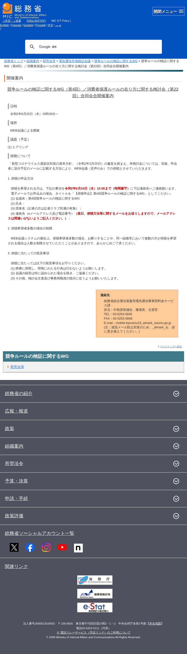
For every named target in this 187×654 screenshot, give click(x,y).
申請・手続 (16, 498)
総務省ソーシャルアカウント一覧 (39, 533)
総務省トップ (13, 61)
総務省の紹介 (19, 393)
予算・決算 (16, 480)
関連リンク (16, 566)
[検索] (93, 47)
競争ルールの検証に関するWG (116, 61)
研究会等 (49, 61)
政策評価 (14, 515)
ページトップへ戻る (171, 346)
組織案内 (33, 61)
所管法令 (14, 463)
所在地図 (155, 623)
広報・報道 (16, 411)
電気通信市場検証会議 (75, 61)
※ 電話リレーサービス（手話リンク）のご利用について (93, 632)
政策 (9, 428)
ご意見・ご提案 (11, 20)
